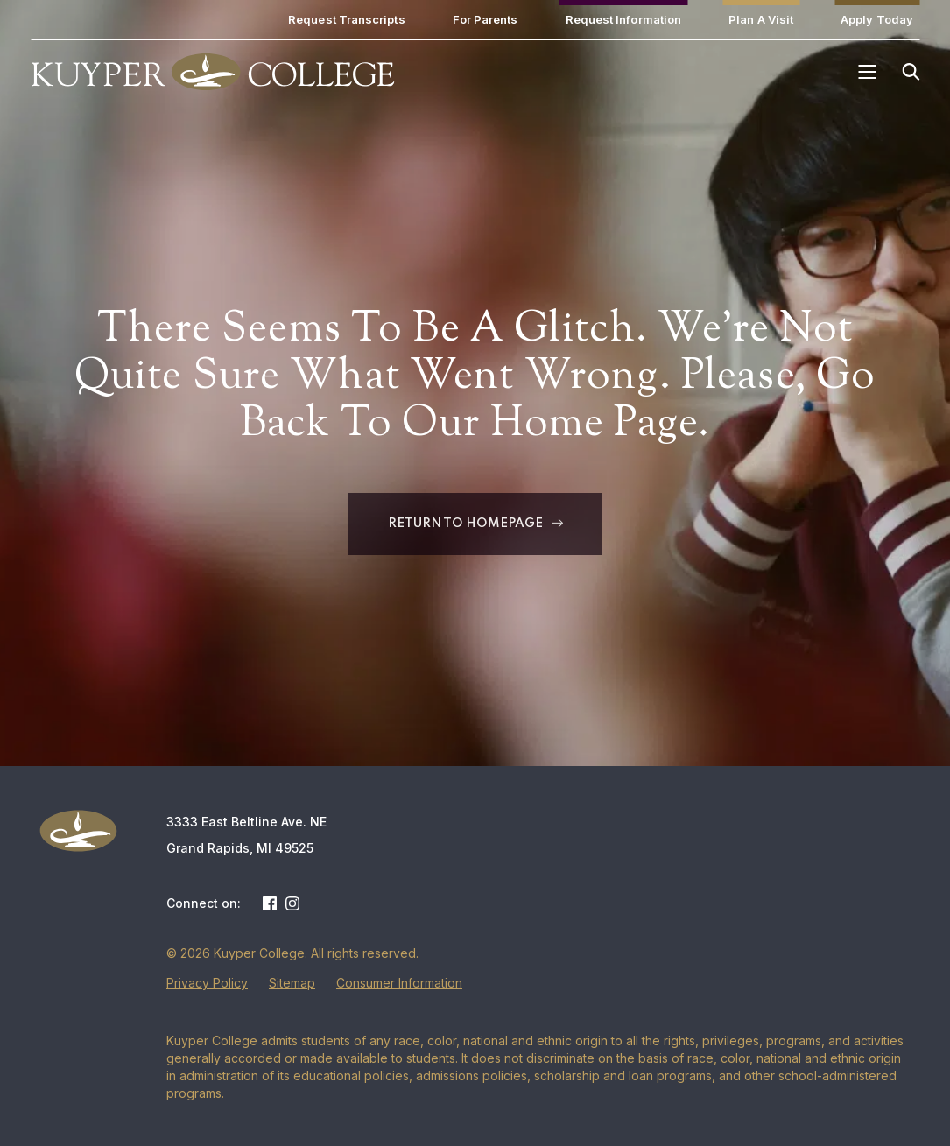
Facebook (270, 903)
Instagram (292, 903)
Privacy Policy (207, 982)
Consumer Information (399, 982)
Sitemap (292, 982)
